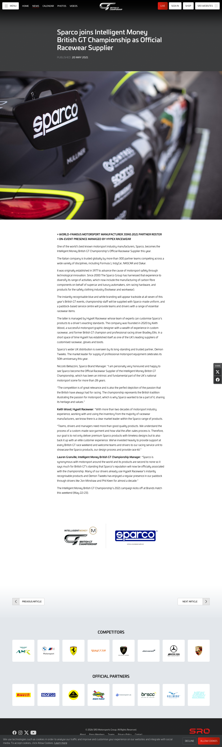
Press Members (97, 734)
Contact (138, 734)
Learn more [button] (60, 743)
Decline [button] (189, 740)
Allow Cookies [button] (208, 740)
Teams (111, 734)
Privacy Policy (125, 734)
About (83, 734)
